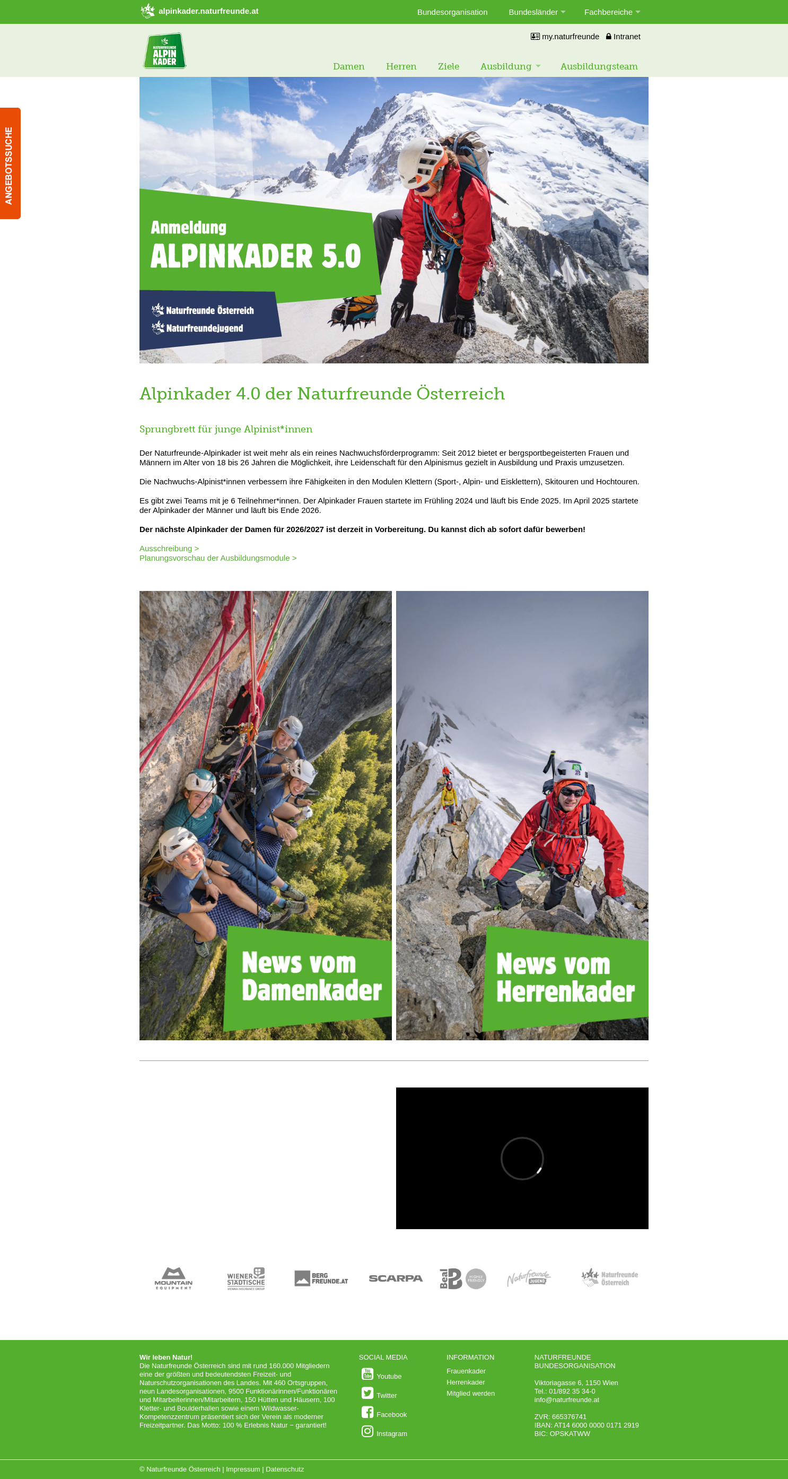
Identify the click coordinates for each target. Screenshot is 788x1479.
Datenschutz (285, 1469)
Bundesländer (533, 11)
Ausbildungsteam (599, 66)
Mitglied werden (470, 1393)
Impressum (243, 1469)
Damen (349, 66)
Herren (401, 66)
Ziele (448, 66)
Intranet (623, 36)
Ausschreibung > (169, 548)
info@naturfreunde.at (567, 1400)
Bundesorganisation (452, 11)
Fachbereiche (608, 11)
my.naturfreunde (565, 36)
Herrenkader (465, 1382)
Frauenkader (466, 1371)
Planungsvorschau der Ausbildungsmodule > (219, 557)
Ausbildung (506, 66)
